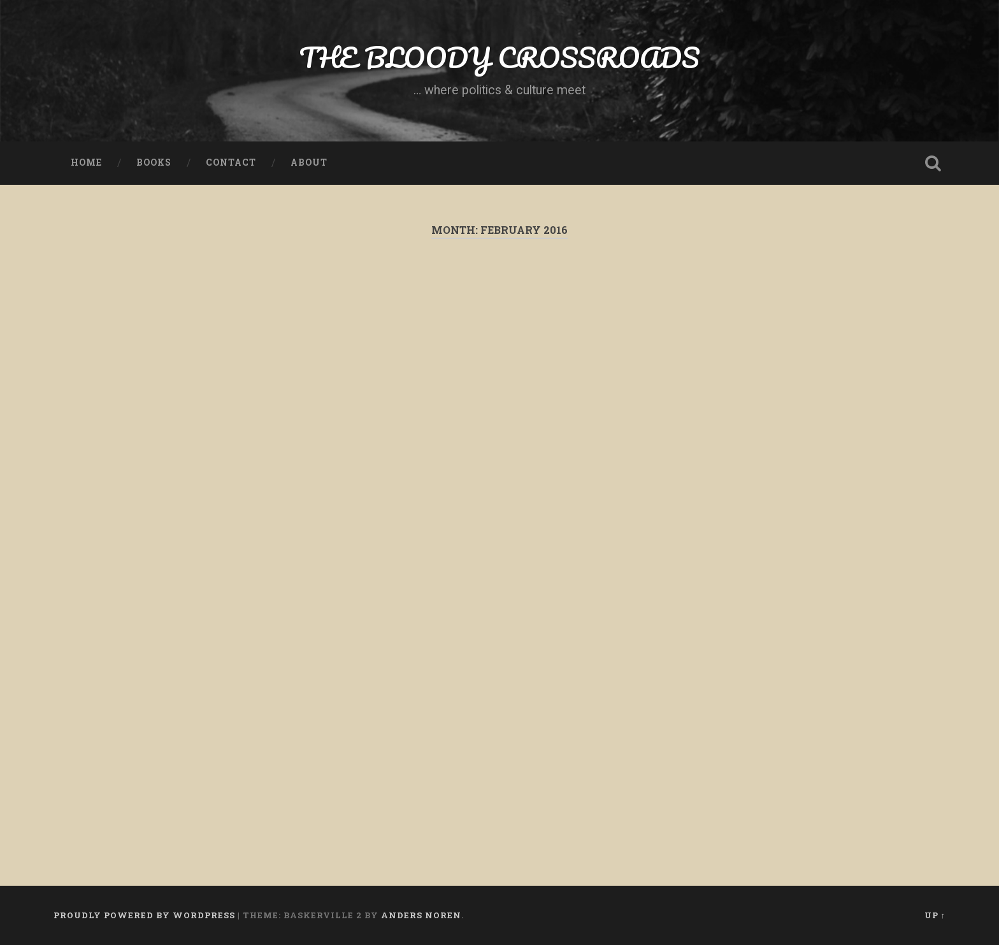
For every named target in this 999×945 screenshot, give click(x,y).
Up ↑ (934, 915)
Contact (231, 162)
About (309, 162)
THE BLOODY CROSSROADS (499, 57)
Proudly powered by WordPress (144, 915)
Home (86, 162)
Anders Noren (421, 915)
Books (153, 162)
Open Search (932, 163)
